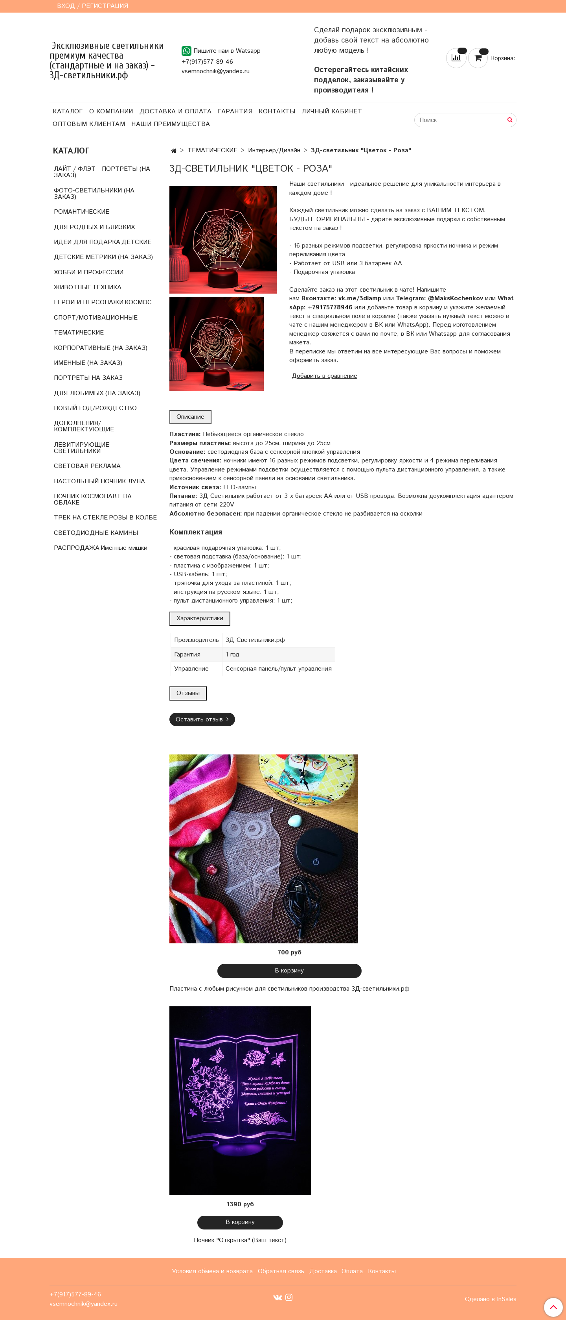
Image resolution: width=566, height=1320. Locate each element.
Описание (190, 417)
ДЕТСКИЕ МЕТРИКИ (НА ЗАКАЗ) (103, 257)
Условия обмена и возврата (212, 1271)
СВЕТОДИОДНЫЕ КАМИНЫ (96, 533)
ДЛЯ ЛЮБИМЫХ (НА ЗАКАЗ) (97, 393)
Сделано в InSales (490, 1299)
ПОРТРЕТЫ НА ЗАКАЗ (88, 378)
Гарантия (235, 111)
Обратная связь (281, 1271)
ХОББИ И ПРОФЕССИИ (88, 272)
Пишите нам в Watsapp (221, 50)
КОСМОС (138, 302)
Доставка (323, 1271)
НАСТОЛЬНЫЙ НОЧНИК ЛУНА (99, 481)
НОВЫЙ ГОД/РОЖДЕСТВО (95, 408)
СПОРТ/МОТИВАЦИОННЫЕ (96, 317)
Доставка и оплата (176, 111)
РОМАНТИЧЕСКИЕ (81, 211)
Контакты (277, 111)
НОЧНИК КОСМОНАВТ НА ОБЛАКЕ (93, 499)
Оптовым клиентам (89, 124)
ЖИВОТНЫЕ (72, 287)
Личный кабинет (331, 111)
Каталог (68, 111)
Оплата (352, 1271)
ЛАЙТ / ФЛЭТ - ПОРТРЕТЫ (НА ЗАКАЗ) (102, 172)
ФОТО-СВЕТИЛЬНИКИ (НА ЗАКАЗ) (94, 194)
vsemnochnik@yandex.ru (216, 71)
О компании (111, 111)
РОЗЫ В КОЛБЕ (133, 517)
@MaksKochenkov (455, 298)
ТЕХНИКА (106, 287)
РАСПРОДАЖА (76, 548)
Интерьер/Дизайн (274, 150)
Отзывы (188, 693)
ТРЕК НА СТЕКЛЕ (81, 517)
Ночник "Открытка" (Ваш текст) (240, 1240)
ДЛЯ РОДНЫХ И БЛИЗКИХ (94, 227)
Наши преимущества (170, 124)
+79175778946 (330, 307)
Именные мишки (124, 548)
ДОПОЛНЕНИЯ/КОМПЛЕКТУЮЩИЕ (84, 426)
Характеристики (199, 618)
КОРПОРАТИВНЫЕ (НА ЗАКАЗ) (100, 348)
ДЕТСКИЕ (136, 242)
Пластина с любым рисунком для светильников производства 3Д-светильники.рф (289, 988)
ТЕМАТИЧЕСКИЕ (212, 150)
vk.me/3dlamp (359, 298)
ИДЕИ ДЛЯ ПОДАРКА (87, 242)
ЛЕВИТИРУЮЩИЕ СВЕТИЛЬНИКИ (81, 448)
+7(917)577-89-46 (207, 62)
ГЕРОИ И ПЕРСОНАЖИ (88, 302)
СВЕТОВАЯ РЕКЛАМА (87, 466)
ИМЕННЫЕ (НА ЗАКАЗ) (88, 363)
